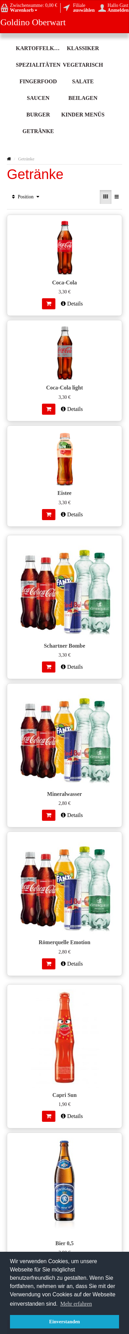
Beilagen (82, 98)
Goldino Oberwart (33, 22)
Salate (83, 81)
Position (25, 196)
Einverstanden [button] (64, 1321)
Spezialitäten (38, 65)
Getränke (38, 131)
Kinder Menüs (83, 115)
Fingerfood (38, 81)
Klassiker (83, 48)
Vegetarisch (83, 65)
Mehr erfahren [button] (76, 1304)
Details (72, 304)
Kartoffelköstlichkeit (38, 48)
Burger (38, 115)
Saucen (38, 98)
